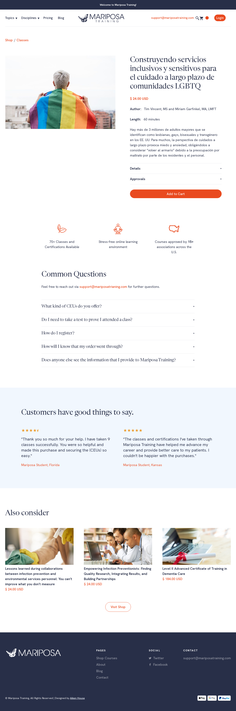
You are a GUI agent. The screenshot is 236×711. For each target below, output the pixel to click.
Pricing (48, 18)
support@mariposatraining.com (172, 18)
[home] (112, 18)
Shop (9, 40)
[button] (10, 17)
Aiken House (77, 698)
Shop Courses (106, 658)
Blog (61, 18)
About (100, 664)
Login (220, 18)
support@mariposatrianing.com (103, 287)
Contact (102, 677)
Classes (23, 40)
